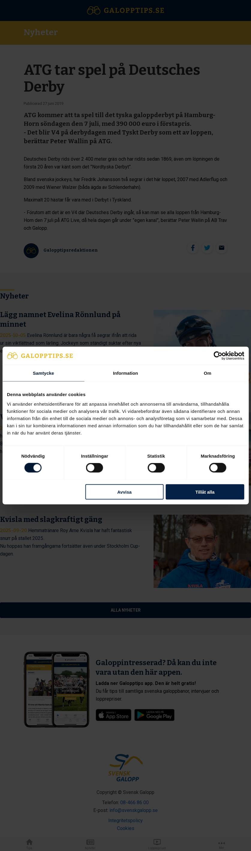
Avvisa (124, 491)
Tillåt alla (205, 491)
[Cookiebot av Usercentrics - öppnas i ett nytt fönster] (218, 355)
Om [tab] (207, 373)
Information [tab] (125, 373)
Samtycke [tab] (43, 373)
